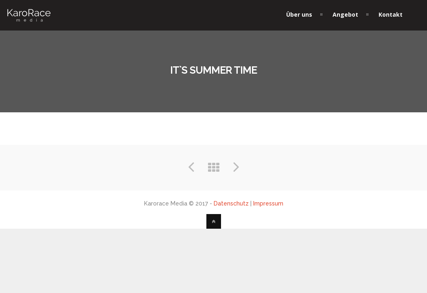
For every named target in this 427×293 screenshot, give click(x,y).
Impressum (268, 203)
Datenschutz (231, 203)
